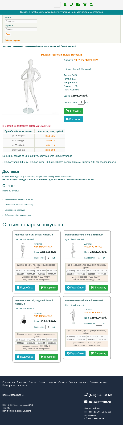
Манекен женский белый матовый (34, 234)
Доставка (22, 382)
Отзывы (62, 382)
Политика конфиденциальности (16, 411)
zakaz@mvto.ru (97, 401)
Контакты (22, 385)
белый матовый (82, 69)
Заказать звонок (98, 382)
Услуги (42, 382)
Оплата (32, 382)
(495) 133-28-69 (98, 395)
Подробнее (25, 287)
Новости (52, 382)
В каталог (73, 119)
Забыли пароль (12, 40)
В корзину (73, 110)
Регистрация (9, 385)
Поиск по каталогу (78, 382)
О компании (8, 382)
